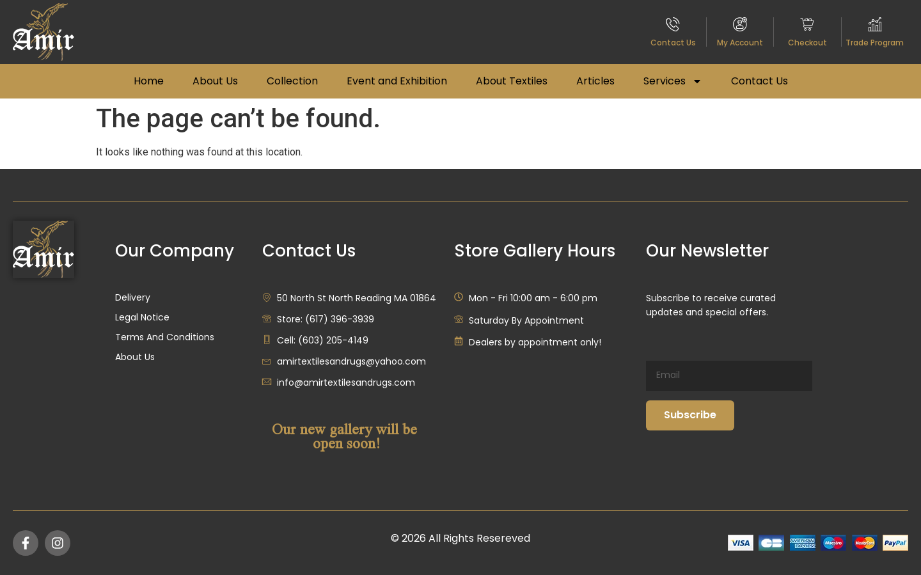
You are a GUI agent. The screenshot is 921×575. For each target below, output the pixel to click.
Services (672, 81)
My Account (740, 42)
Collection (292, 81)
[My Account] (740, 24)
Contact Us (673, 42)
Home (149, 81)
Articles (595, 81)
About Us (215, 81)
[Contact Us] (673, 24)
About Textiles (511, 81)
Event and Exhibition (397, 81)
